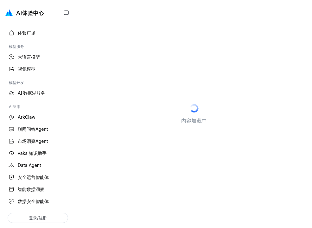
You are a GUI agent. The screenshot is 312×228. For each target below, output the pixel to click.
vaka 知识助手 (27, 153)
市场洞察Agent (28, 141)
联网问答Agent (28, 129)
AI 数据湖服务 (26, 93)
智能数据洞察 (26, 189)
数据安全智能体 (28, 201)
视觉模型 (21, 69)
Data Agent (24, 165)
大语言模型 (24, 57)
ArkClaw (21, 117)
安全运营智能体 (28, 177)
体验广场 (21, 33)
